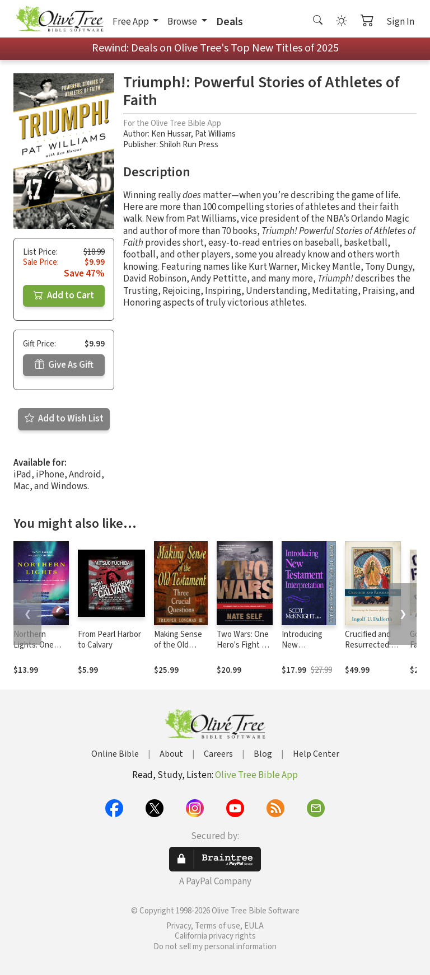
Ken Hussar (171, 134)
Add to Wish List (64, 418)
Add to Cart (64, 295)
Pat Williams (215, 134)
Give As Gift (64, 365)
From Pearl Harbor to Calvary (109, 640)
